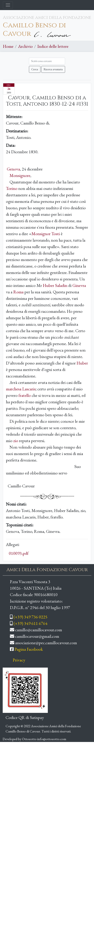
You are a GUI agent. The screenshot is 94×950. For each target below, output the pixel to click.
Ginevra (79, 285)
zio (15, 440)
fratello (25, 395)
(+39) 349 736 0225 (30, 617)
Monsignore (20, 175)
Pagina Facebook (29, 649)
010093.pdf (19, 553)
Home (8, 46)
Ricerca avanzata (53, 69)
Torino (11, 188)
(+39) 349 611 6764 (30, 623)
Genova (13, 169)
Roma (18, 292)
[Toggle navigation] (8, 5)
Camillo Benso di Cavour (34, 29)
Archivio (25, 46)
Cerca (34, 69)
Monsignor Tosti (45, 233)
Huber (82, 363)
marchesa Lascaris (21, 389)
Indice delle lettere (52, 46)
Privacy (19, 660)
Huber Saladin (55, 285)
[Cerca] (47, 61)
